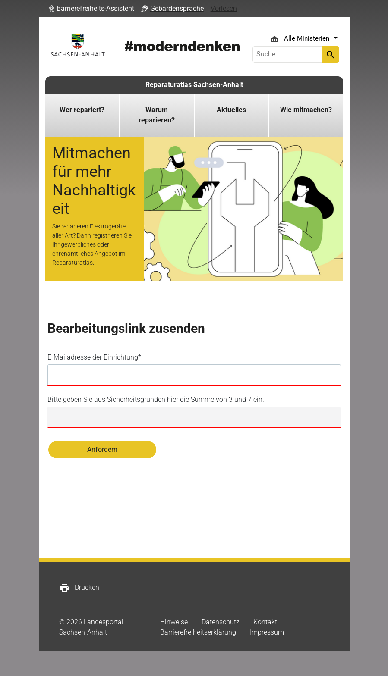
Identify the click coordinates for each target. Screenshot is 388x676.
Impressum (267, 632)
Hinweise (174, 622)
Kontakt (265, 622)
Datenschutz (221, 622)
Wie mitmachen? (306, 110)
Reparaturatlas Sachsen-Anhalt (194, 85)
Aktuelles (231, 110)
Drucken (79, 587)
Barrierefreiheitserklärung (198, 632)
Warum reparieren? (157, 115)
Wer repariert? (82, 110)
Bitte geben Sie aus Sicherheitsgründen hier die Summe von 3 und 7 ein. (155, 399)
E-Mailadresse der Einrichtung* (94, 357)
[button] (91, 8)
